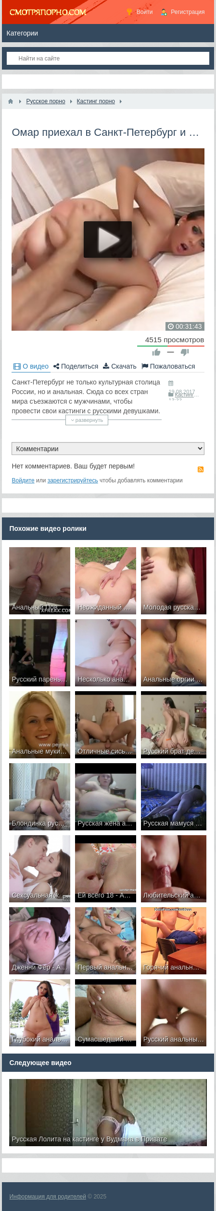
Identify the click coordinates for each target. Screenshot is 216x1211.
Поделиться (75, 366)
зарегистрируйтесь (73, 480)
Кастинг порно (192, 394)
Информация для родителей (47, 1196)
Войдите (23, 480)
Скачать (119, 366)
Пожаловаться (168, 366)
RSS (200, 469)
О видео (31, 366)
